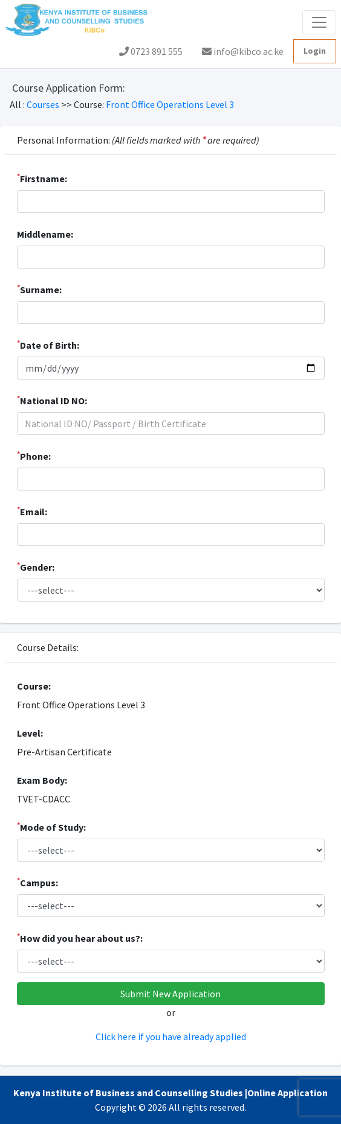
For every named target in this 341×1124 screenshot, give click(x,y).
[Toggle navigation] (319, 22)
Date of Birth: (48, 344)
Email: (32, 511)
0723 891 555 (151, 51)
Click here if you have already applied (171, 1036)
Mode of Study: (51, 826)
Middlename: (45, 234)
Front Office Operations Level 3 (170, 104)
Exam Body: (42, 780)
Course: (34, 686)
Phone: (34, 455)
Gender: (35, 566)
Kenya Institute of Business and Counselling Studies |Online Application (170, 1093)
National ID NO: (52, 400)
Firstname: (42, 178)
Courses (44, 104)
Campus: (37, 882)
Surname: (39, 289)
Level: (30, 733)
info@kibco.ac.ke (243, 51)
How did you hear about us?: (80, 937)
